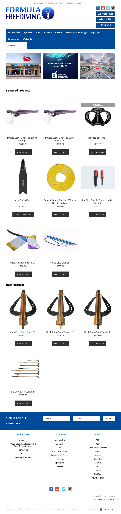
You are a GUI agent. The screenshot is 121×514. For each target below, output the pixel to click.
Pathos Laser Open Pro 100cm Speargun (22, 139)
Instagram (113, 8)
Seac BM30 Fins (22, 200)
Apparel (28, 32)
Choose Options (23, 215)
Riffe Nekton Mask (97, 138)
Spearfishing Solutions (97, 448)
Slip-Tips (95, 32)
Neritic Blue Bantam (59, 262)
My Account (38, 3)
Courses (105, 25)
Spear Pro (98, 459)
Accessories (14, 32)
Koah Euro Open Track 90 (97, 332)
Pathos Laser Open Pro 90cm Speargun (59, 139)
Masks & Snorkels (53, 32)
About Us (105, 19)
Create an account (73, 3)
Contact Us (105, 13)
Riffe (98, 440)
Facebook (98, 8)
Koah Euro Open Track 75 (22, 332)
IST (97, 467)
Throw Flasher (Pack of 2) (22, 262)
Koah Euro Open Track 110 (59, 332)
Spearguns (13, 39)
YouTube (103, 8)
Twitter (108, 8)
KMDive (98, 463)
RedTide (97, 474)
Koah (98, 444)
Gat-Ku (98, 470)
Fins (38, 32)
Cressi (98, 455)
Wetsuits (27, 39)
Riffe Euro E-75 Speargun (22, 391)
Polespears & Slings (76, 32)
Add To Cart (23, 152)
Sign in (61, 3)
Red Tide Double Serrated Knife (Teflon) (97, 201)
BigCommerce (107, 509)
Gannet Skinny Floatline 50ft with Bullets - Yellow (60, 201)
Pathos (98, 451)
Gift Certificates (51, 3)
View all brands (97, 478)
